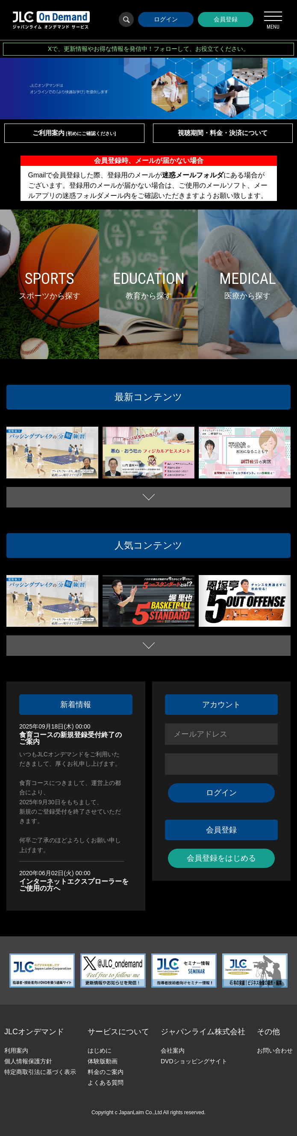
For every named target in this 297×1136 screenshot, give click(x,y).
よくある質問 (106, 1082)
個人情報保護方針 (28, 1061)
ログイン (166, 19)
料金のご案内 (106, 1071)
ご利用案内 (74, 132)
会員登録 (226, 19)
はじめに (100, 1050)
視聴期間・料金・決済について (223, 132)
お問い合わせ (275, 1050)
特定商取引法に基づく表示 (40, 1071)
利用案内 (16, 1050)
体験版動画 (103, 1061)
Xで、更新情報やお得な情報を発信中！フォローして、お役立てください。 (149, 48)
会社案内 (173, 1050)
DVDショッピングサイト (194, 1061)
